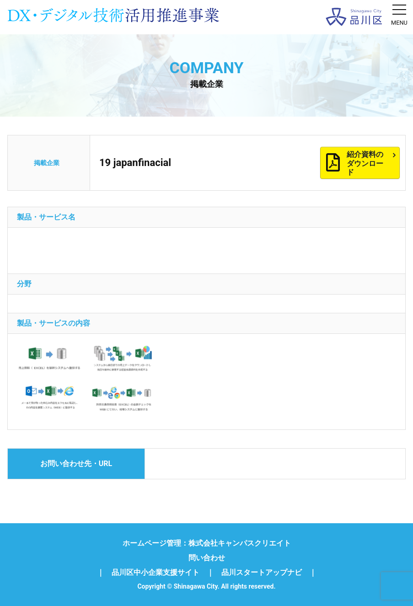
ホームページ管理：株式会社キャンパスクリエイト (207, 543)
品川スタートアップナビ (261, 572)
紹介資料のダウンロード (371, 163)
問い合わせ (206, 558)
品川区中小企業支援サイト (155, 572)
